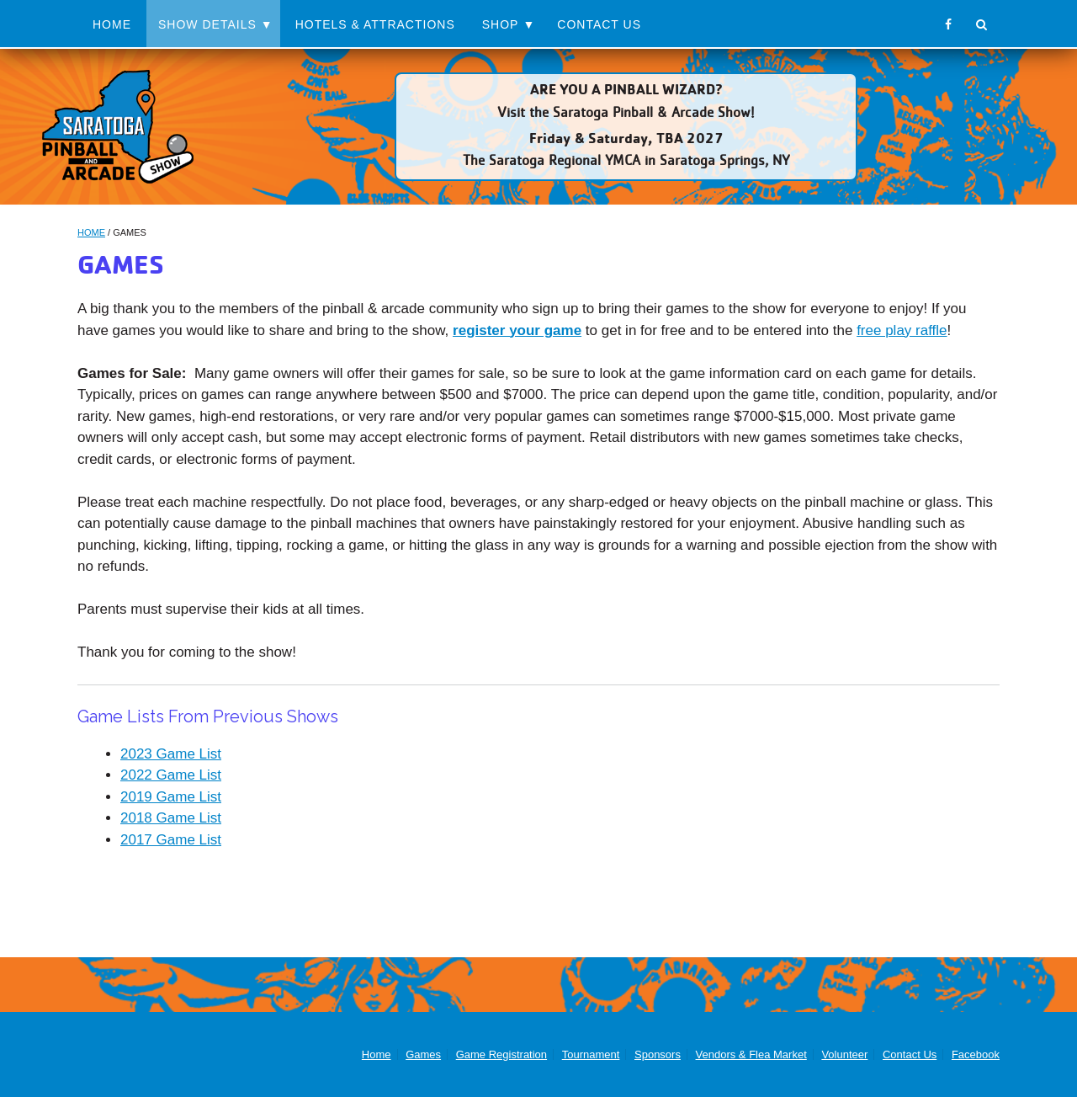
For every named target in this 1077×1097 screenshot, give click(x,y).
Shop (500, 24)
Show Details (207, 24)
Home (112, 24)
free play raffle (902, 330)
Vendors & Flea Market (751, 1054)
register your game (517, 330)
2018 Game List (170, 818)
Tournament (591, 1054)
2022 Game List (170, 775)
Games (423, 1054)
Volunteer (844, 1054)
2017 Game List (170, 840)
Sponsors (657, 1054)
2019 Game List (170, 797)
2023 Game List (170, 754)
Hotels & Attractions (375, 24)
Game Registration (501, 1054)
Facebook (976, 1054)
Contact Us (599, 24)
